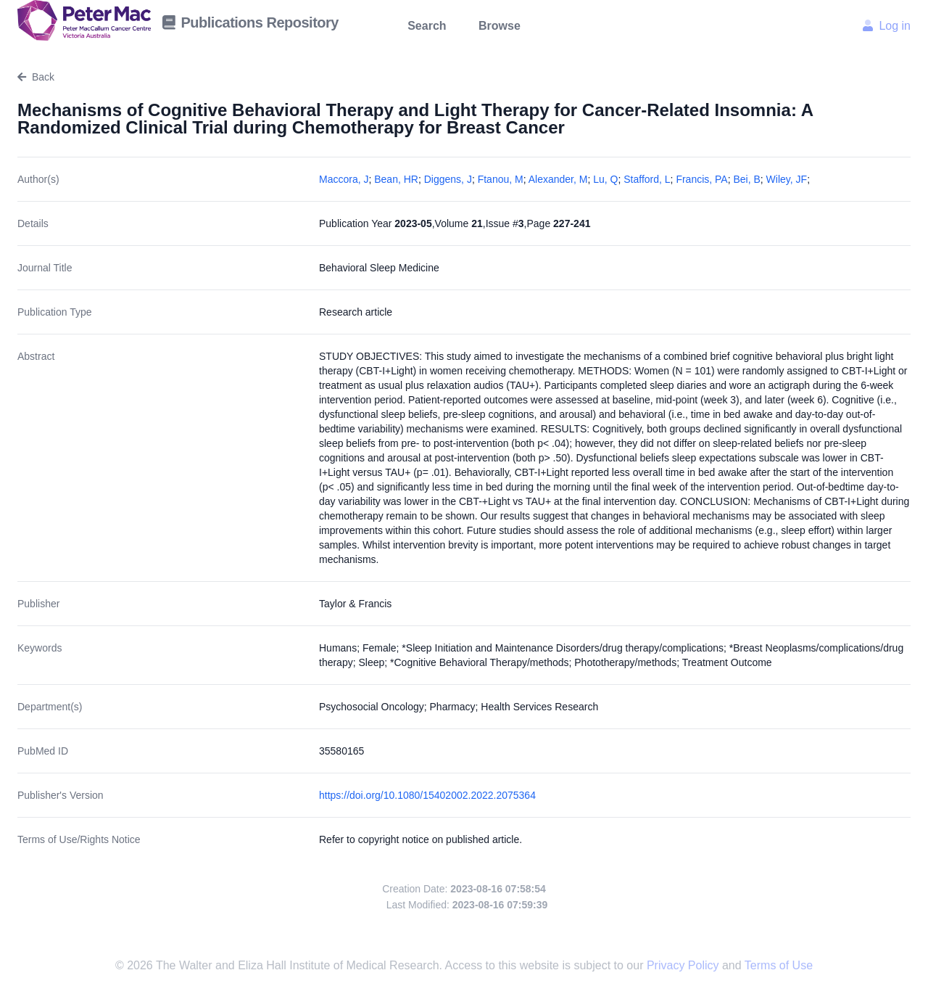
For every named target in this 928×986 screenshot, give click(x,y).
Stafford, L (647, 179)
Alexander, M (558, 179)
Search (426, 26)
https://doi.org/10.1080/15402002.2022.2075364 (427, 795)
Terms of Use (779, 965)
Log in (887, 26)
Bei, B (746, 179)
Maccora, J (343, 179)
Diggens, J (448, 179)
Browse (499, 26)
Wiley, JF (787, 179)
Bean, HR (396, 179)
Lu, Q (605, 179)
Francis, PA (701, 179)
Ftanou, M (500, 179)
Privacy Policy (684, 965)
